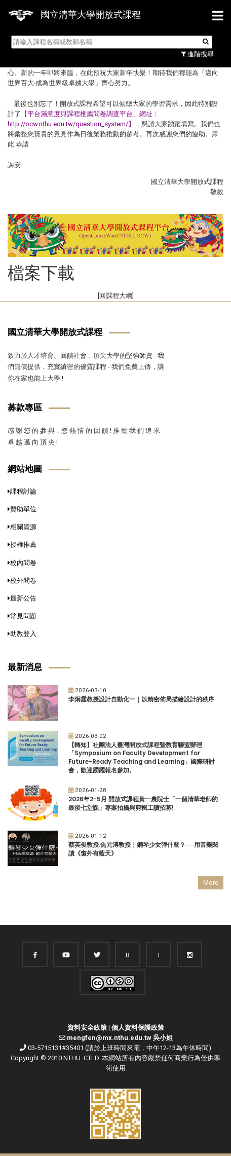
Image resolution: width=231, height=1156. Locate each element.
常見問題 (22, 616)
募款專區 (25, 407)
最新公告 (22, 598)
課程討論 (22, 491)
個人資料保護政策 (137, 1027)
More (210, 882)
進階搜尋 (197, 54)
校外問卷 (22, 580)
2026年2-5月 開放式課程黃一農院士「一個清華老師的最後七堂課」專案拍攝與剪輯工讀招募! (143, 803)
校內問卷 (22, 563)
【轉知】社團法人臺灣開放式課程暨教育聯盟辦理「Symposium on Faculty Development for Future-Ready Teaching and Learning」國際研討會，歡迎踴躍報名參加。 (141, 757)
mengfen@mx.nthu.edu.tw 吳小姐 (120, 1037)
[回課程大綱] (116, 296)
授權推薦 (22, 544)
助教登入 (22, 634)
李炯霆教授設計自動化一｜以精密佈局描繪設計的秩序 (141, 699)
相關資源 (22, 527)
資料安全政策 (87, 1027)
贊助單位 (22, 509)
